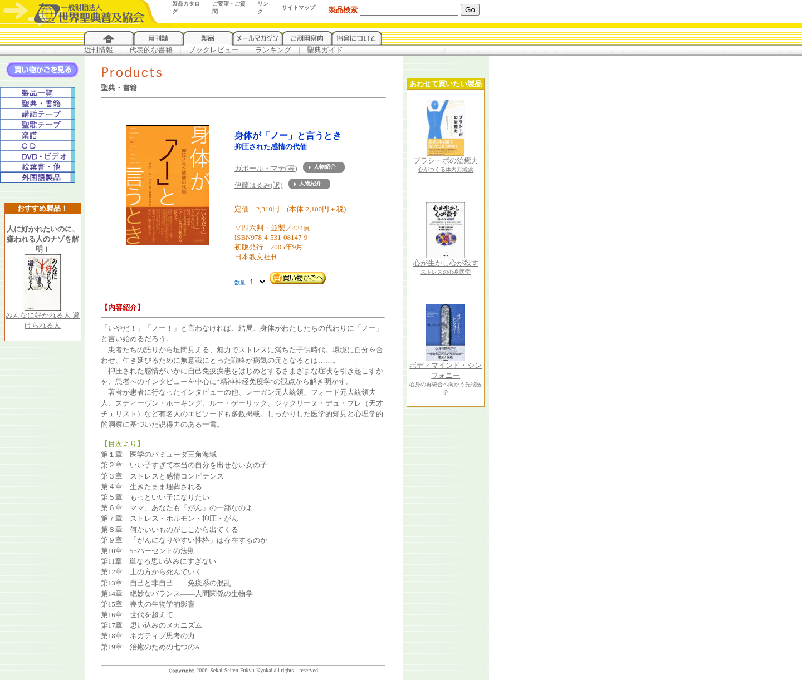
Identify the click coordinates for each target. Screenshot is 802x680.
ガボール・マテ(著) (265, 168)
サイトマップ (298, 7)
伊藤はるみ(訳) (258, 185)
